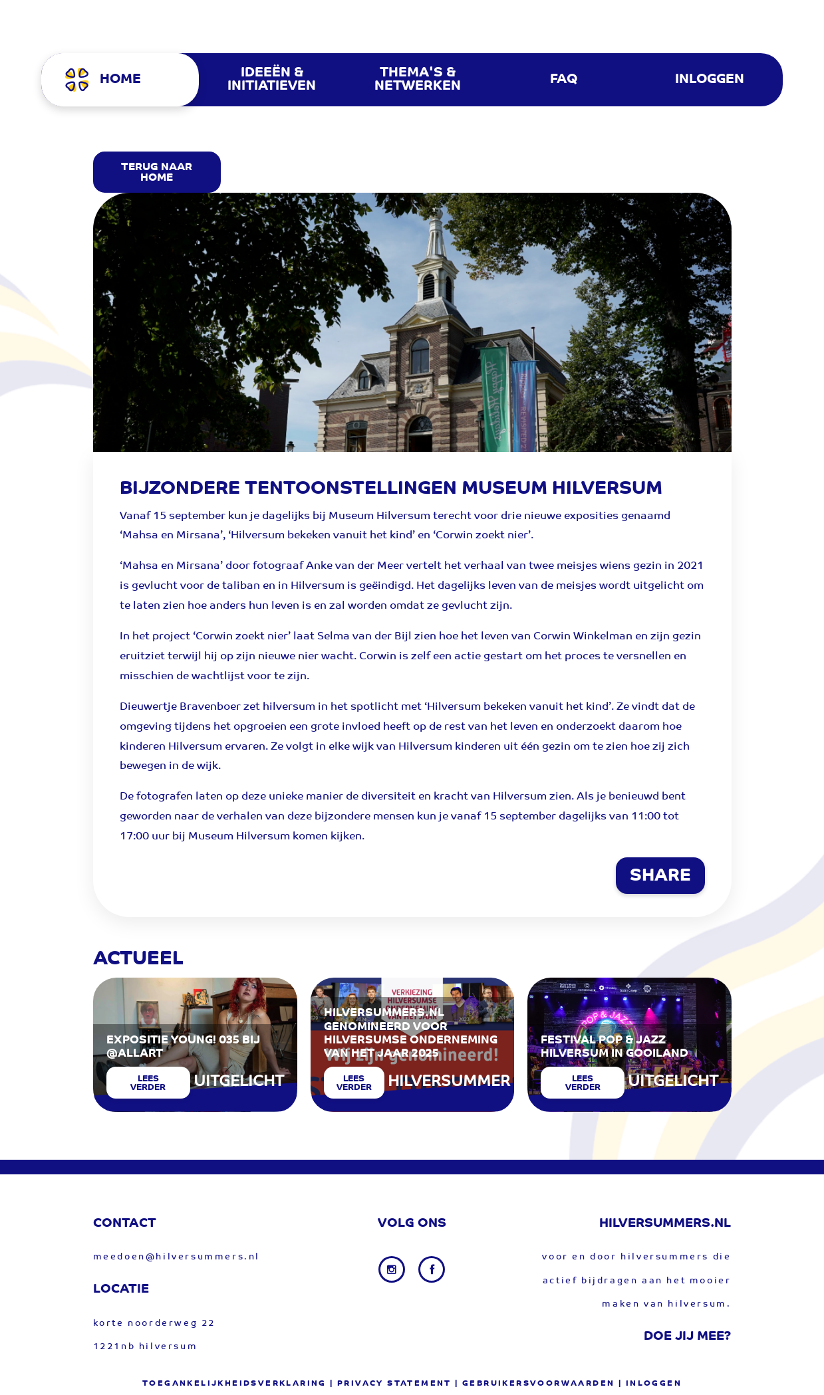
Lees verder (148, 1083)
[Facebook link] (431, 1269)
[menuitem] (125, 80)
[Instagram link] (393, 1269)
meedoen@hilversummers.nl (176, 1257)
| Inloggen (650, 1384)
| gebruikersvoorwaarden (535, 1384)
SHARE (660, 876)
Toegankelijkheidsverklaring (234, 1384)
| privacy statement (391, 1384)
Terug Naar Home (156, 172)
